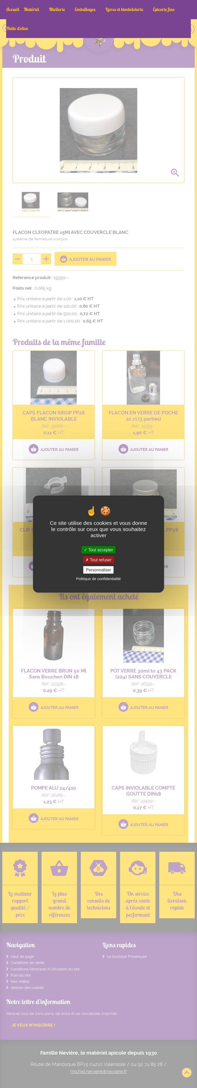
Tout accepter (98, 549)
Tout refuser (98, 559)
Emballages (74, 9)
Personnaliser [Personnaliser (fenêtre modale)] (98, 570)
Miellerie (52, 9)
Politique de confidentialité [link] (98, 578)
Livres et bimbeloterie (108, 9)
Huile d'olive (169, 9)
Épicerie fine (143, 9)
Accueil (12, 9)
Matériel (31, 9)
